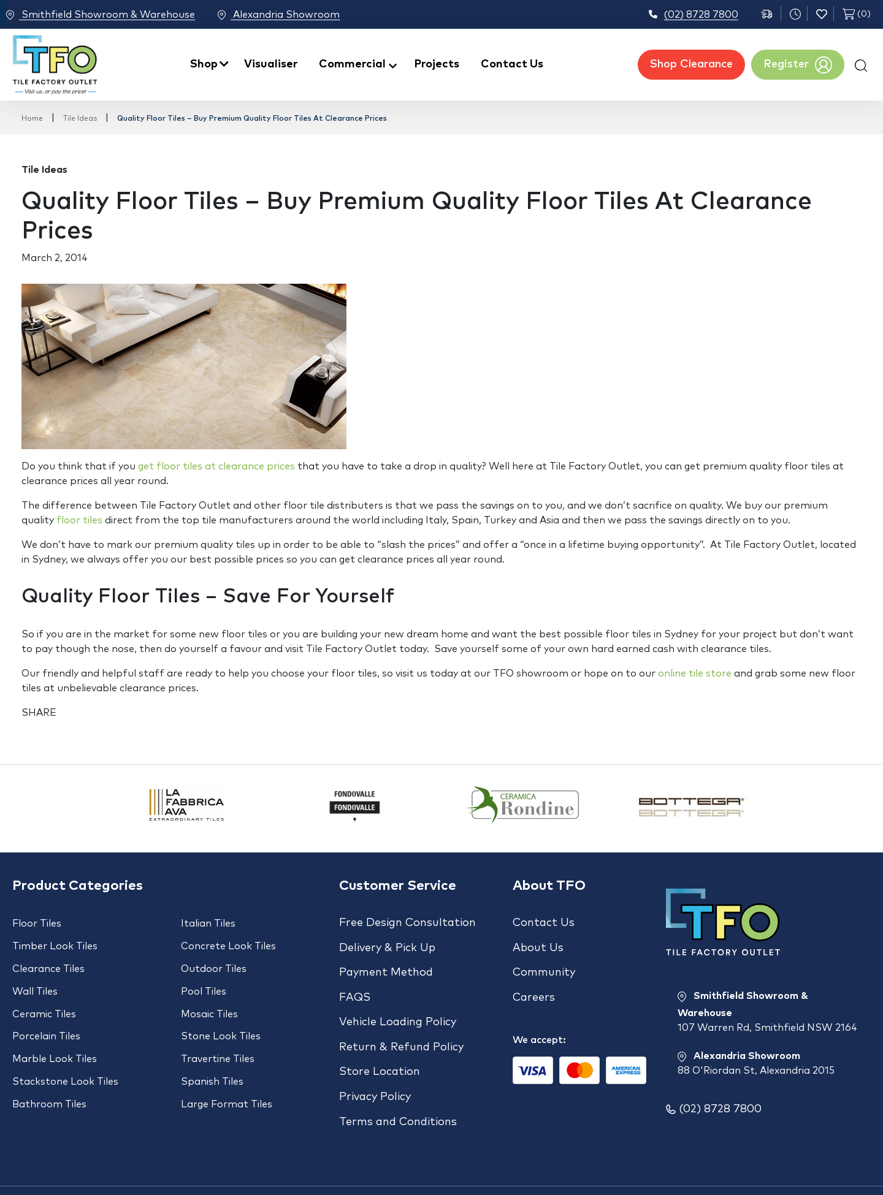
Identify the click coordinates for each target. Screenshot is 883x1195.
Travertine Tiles (217, 1034)
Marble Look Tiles (54, 1034)
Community (544, 962)
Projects (437, 64)
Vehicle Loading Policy (397, 1001)
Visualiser (270, 64)
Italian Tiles (208, 923)
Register (797, 65)
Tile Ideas (80, 119)
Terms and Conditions (398, 1079)
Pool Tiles (203, 979)
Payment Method (386, 962)
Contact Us (512, 64)
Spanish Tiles (212, 1052)
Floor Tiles (36, 923)
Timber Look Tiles (54, 942)
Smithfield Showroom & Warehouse (100, 15)
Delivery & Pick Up (387, 942)
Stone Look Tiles (221, 1015)
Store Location (379, 1040)
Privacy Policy (375, 1060)
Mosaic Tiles (209, 997)
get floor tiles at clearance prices (216, 466)
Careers (534, 981)
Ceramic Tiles (44, 997)
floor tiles (79, 520)
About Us (538, 942)
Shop (204, 64)
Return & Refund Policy (401, 1020)
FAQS (354, 981)
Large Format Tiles (226, 1071)
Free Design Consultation (407, 922)
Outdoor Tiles (214, 960)
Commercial (352, 64)
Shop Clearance (691, 64)
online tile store (695, 673)
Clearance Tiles (48, 960)
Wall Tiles (35, 979)
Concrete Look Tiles (228, 942)
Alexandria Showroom (295, 15)
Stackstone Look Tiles (65, 1052)
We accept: (539, 1019)
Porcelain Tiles (46, 1015)
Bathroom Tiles (49, 1071)
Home (32, 119)
